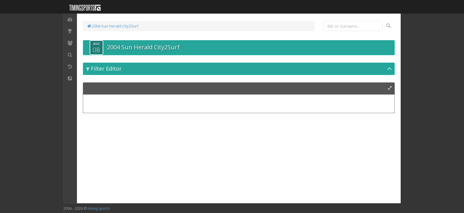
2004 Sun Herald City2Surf (112, 26)
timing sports (99, 208)
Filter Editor (104, 68)
